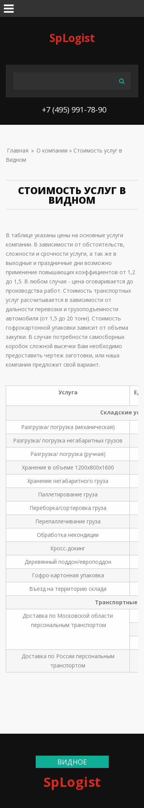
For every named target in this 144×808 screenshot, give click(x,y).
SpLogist (72, 37)
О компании (52, 150)
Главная (17, 150)
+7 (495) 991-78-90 (74, 109)
